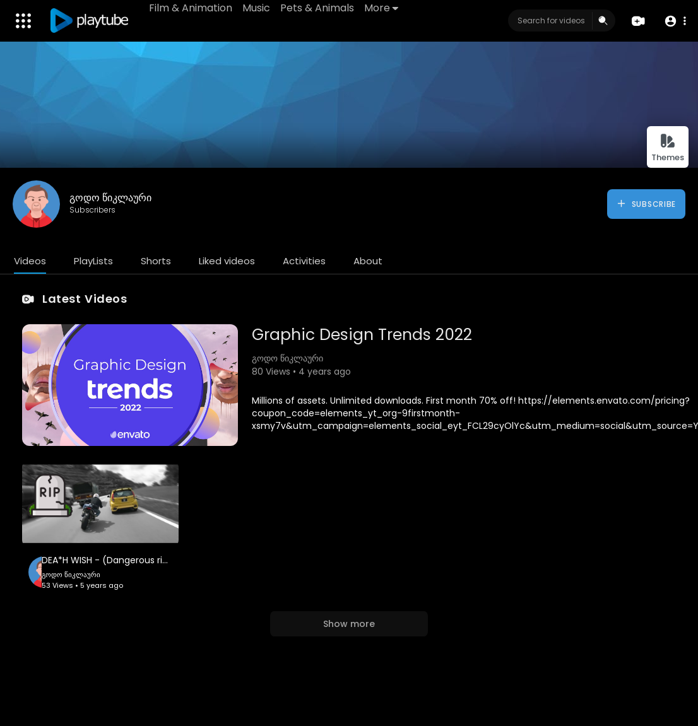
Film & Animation (191, 8)
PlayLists (93, 260)
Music (257, 8)
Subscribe (646, 203)
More (382, 8)
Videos (30, 260)
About (367, 260)
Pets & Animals (318, 8)
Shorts (156, 260)
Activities (304, 260)
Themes (667, 147)
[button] (674, 21)
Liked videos (227, 260)
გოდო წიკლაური (110, 197)
